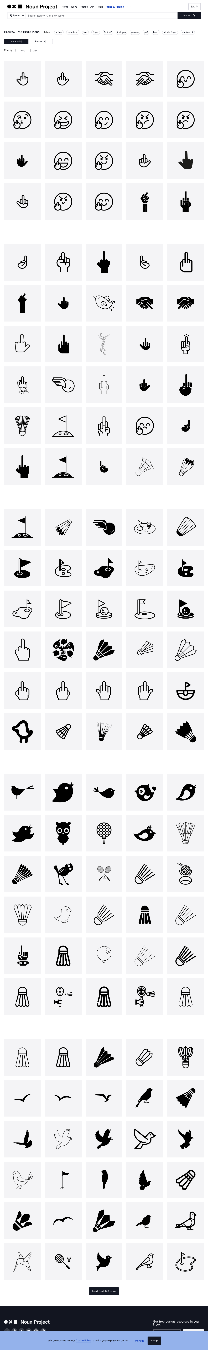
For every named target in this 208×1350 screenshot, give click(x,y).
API (92, 6)
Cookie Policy (85, 1344)
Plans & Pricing (115, 6)
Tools (100, 6)
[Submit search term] (189, 15)
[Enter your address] (166, 1330)
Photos (84, 6)
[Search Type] (16, 15)
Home (64, 6)
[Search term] (102, 15)
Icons (74, 6)
